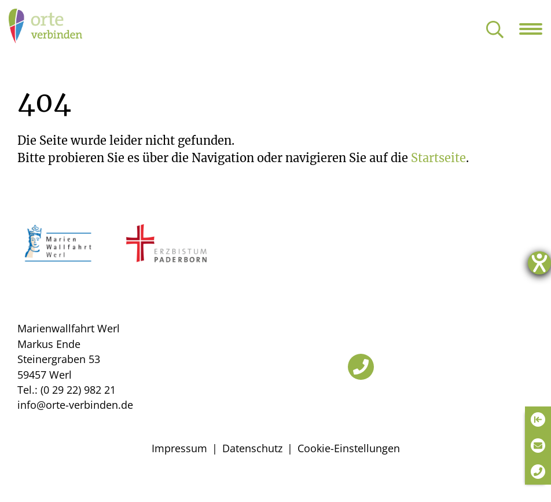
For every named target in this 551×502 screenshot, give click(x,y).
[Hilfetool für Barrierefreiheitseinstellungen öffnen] (539, 262)
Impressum (179, 448)
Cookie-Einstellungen (348, 448)
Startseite (438, 158)
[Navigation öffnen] (535, 28)
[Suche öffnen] (495, 30)
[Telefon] (361, 367)
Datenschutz (252, 448)
